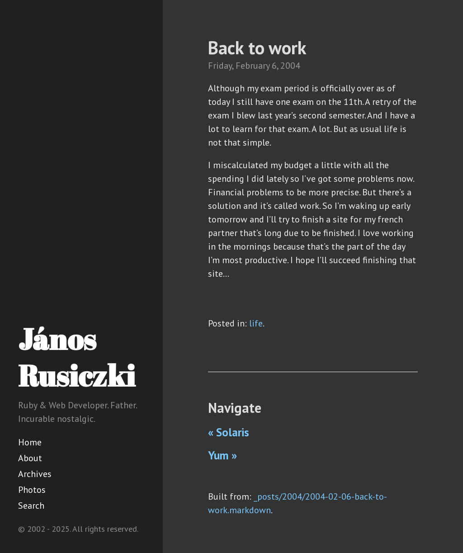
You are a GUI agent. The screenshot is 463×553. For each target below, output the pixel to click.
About (30, 458)
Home (30, 442)
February (252, 65)
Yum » (222, 455)
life (256, 323)
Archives (35, 474)
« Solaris (228, 432)
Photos (32, 490)
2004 (290, 65)
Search (31, 505)
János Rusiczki (76, 357)
